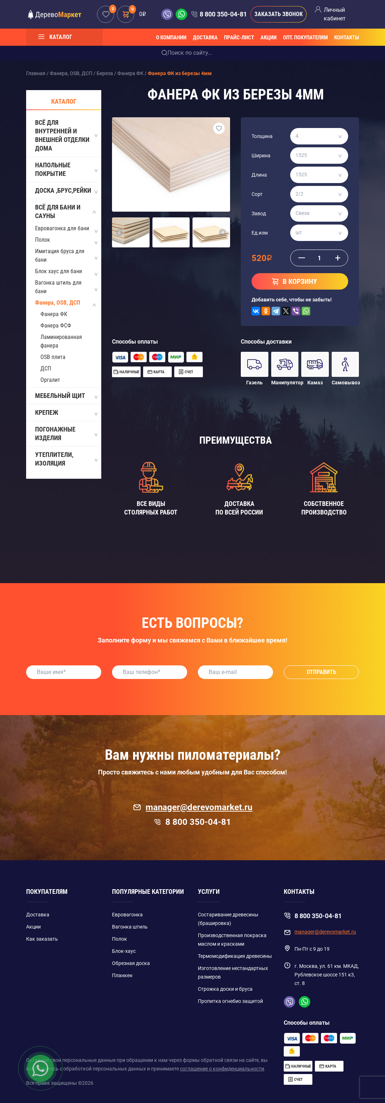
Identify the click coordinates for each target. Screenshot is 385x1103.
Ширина (261, 155)
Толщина (262, 136)
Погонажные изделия (66, 433)
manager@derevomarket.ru (193, 807)
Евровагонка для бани (62, 228)
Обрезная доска (131, 963)
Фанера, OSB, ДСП (57, 302)
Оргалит (50, 379)
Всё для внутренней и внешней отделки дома (66, 135)
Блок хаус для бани (58, 271)
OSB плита (52, 357)
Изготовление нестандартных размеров (233, 972)
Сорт (257, 194)
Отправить (321, 672)
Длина (259, 175)
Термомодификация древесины (235, 956)
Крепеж (66, 413)
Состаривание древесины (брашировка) (228, 919)
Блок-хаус (124, 951)
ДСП (45, 368)
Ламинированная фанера (61, 341)
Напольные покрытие (66, 169)
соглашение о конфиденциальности (222, 1069)
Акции (268, 37)
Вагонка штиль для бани (58, 287)
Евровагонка (127, 914)
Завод (259, 213)
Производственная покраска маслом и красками (232, 939)
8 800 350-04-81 (223, 14)
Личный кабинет (335, 14)
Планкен (122, 975)
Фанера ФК (53, 314)
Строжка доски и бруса (225, 989)
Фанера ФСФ (55, 325)
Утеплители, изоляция (66, 459)
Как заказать (42, 939)
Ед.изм (260, 233)
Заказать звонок (278, 14)
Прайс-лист (239, 37)
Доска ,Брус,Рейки (66, 191)
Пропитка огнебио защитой (230, 1001)
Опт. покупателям (305, 37)
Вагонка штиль (130, 927)
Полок (42, 239)
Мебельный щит (66, 396)
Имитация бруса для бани (59, 255)
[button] (120, 232)
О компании (171, 37)
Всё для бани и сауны (66, 211)
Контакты (346, 37)
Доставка (205, 37)
